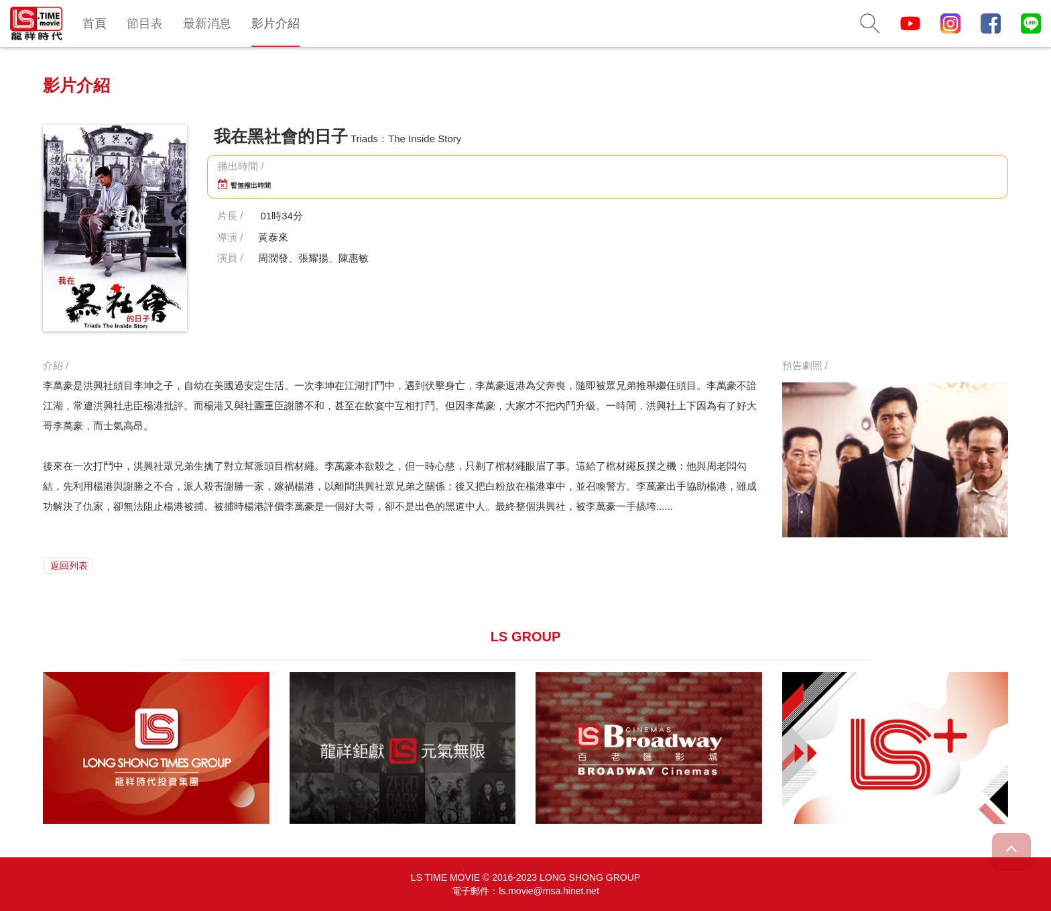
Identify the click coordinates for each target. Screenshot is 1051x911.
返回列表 (68, 565)
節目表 (145, 23)
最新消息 (207, 23)
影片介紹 (275, 23)
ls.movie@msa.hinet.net (549, 891)
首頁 (94, 23)
